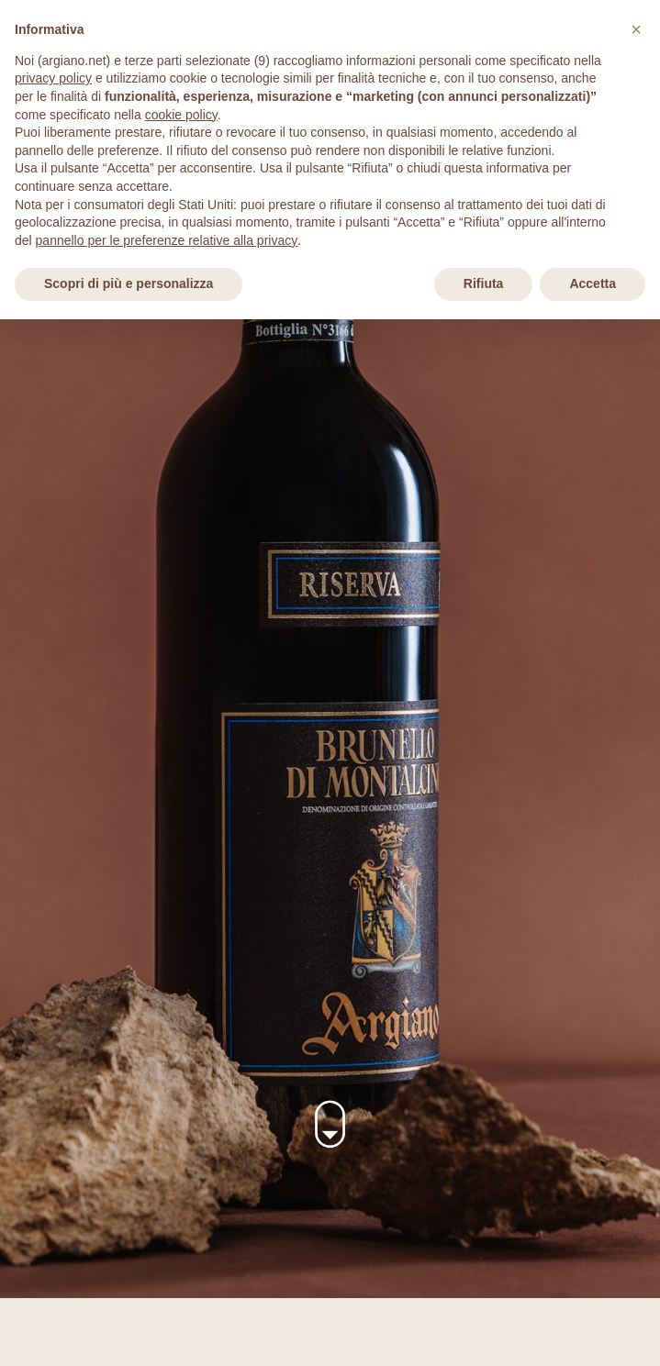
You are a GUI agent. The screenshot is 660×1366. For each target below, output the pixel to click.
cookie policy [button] (181, 114)
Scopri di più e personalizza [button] (128, 283)
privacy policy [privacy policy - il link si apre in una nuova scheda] (53, 78)
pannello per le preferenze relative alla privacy (167, 240)
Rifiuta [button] (484, 283)
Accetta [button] (592, 283)
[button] (636, 29)
